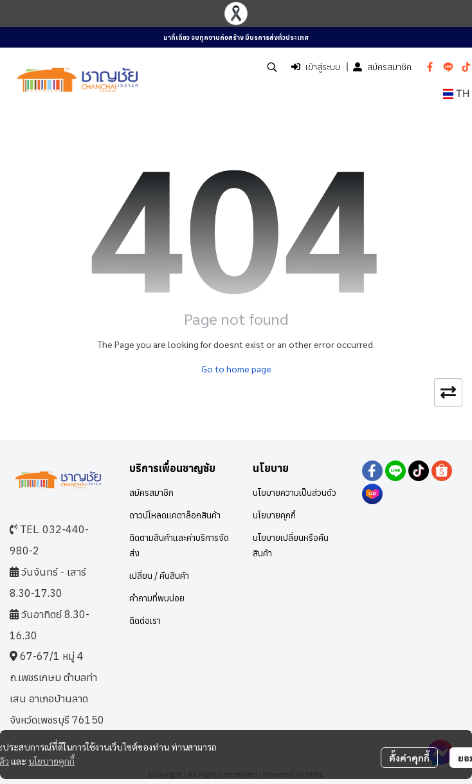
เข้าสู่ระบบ (315, 67)
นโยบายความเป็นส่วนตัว (294, 492)
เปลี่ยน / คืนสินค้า (159, 575)
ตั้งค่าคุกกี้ (409, 757)
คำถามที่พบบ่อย (157, 598)
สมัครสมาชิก (382, 67)
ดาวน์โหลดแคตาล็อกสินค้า (175, 515)
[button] (272, 67)
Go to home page (236, 368)
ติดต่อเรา (145, 620)
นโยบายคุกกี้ (51, 761)
